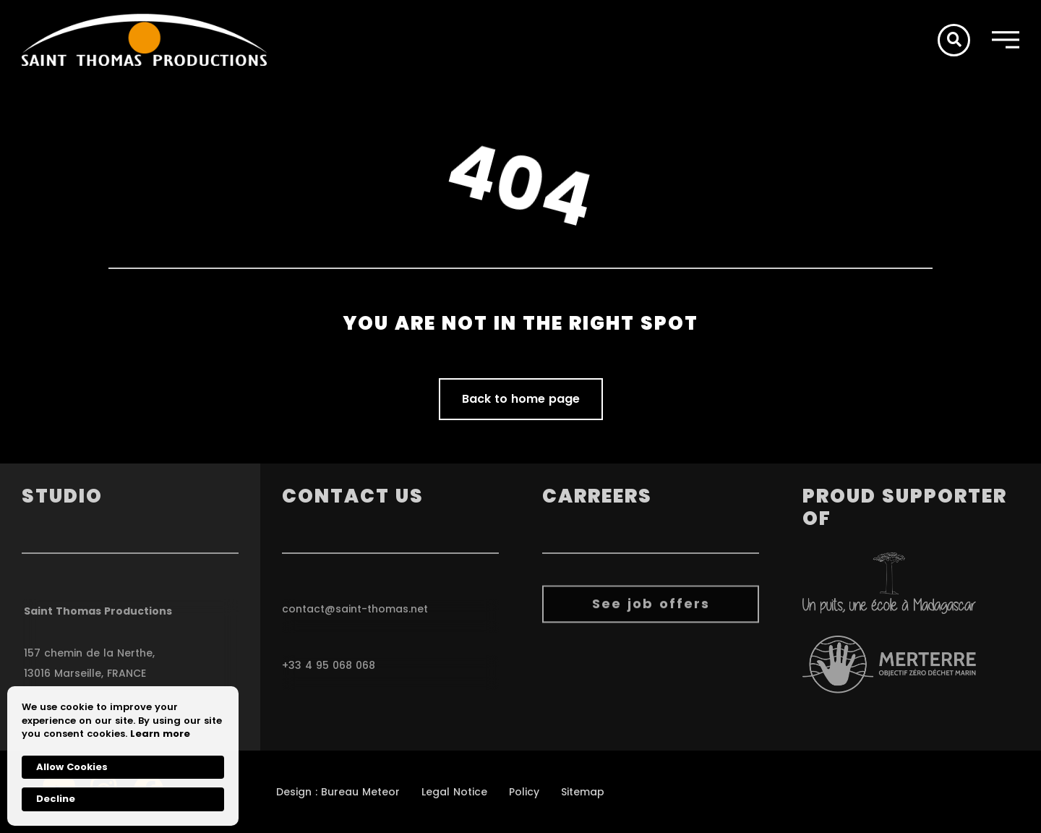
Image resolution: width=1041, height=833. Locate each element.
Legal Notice (454, 792)
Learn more (160, 733)
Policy (524, 792)
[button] (954, 40)
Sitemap (582, 792)
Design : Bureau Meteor (338, 792)
